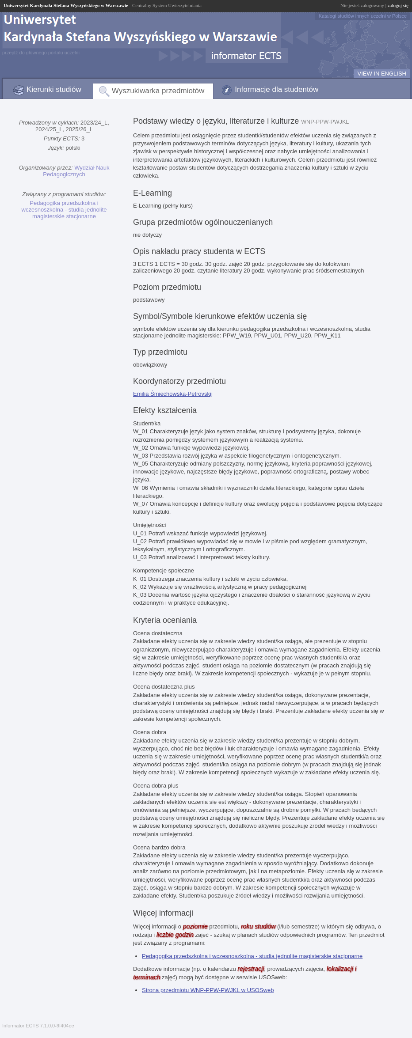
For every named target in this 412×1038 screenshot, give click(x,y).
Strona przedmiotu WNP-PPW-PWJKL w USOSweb (208, 990)
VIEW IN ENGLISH (381, 73)
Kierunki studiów (54, 89)
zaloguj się (398, 5)
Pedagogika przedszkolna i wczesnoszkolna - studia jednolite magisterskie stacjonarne (64, 210)
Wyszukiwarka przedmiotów (158, 91)
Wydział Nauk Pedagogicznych (76, 171)
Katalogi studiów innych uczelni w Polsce (363, 16)
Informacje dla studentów (276, 89)
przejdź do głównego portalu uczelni (41, 52)
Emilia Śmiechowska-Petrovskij (173, 393)
